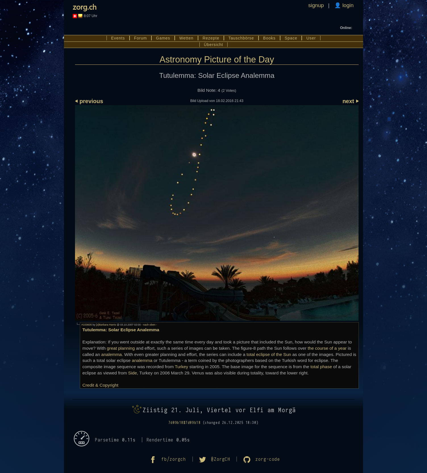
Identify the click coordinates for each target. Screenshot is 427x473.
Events (118, 38)
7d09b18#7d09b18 (184, 422)
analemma (111, 354)
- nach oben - (149, 324)
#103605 (87, 324)
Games (163, 38)
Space (291, 38)
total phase (321, 366)
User (311, 38)
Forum (140, 38)
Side (132, 372)
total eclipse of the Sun (269, 354)
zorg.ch (85, 7)
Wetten (186, 38)
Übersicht (213, 44)
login (347, 5)
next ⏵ (350, 101)
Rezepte (211, 38)
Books (269, 38)
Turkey (181, 366)
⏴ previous (89, 101)
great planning (121, 348)
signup (316, 5)
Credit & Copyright (100, 385)
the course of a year (327, 348)
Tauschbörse (241, 38)
